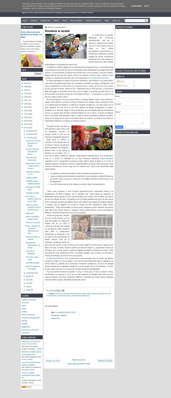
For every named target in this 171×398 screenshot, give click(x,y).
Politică (56, 20)
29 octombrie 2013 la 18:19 (65, 312)
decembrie (30, 131)
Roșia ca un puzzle (33, 222)
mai (27, 287)
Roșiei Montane (59, 258)
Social (64, 20)
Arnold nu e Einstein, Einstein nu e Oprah (33, 143)
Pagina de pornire (78, 360)
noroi (24, 362)
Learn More (136, 6)
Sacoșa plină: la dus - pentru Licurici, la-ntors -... (33, 165)
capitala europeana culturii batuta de (31, 375)
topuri (24, 306)
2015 (26, 121)
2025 (26, 87)
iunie (28, 283)
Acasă (25, 20)
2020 (26, 104)
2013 (26, 128)
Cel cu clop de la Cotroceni (98, 78)
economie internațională (31, 318)
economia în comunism (30, 330)
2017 (26, 114)
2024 (26, 90)
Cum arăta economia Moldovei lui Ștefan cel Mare (31, 34)
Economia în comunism (93, 20)
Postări (121, 81)
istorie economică (28, 315)
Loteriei (55, 161)
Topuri (107, 20)
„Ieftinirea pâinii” (32, 178)
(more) (39, 349)
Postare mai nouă (52, 361)
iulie (27, 280)
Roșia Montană (107, 158)
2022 (26, 97)
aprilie (28, 290)
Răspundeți (55, 318)
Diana (24, 341)
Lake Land (29, 213)
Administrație (45, 20)
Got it (146, 6)
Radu (24, 352)
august (29, 276)
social (24, 309)
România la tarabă (32, 263)
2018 (26, 111)
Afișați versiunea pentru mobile (78, 364)
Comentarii (122, 86)
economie (58, 293)
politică (84, 293)
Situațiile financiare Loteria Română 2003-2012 (73, 295)
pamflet (24, 321)
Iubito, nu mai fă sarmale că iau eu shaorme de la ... (33, 207)
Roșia (101, 173)
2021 (26, 100)
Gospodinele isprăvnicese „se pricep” (33, 245)
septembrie (30, 273)
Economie (34, 20)
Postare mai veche (105, 361)
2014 (26, 124)
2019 (26, 107)
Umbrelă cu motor (32, 193)
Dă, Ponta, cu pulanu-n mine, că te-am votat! (33, 198)
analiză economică (29, 300)
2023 (26, 93)
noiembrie (30, 134)
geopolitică (26, 327)
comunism (25, 333)
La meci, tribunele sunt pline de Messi (32, 151)
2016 (26, 117)
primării (24, 324)
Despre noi (116, 20)
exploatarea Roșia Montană (72, 293)
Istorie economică (76, 20)
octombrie (30, 138)
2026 (26, 83)
